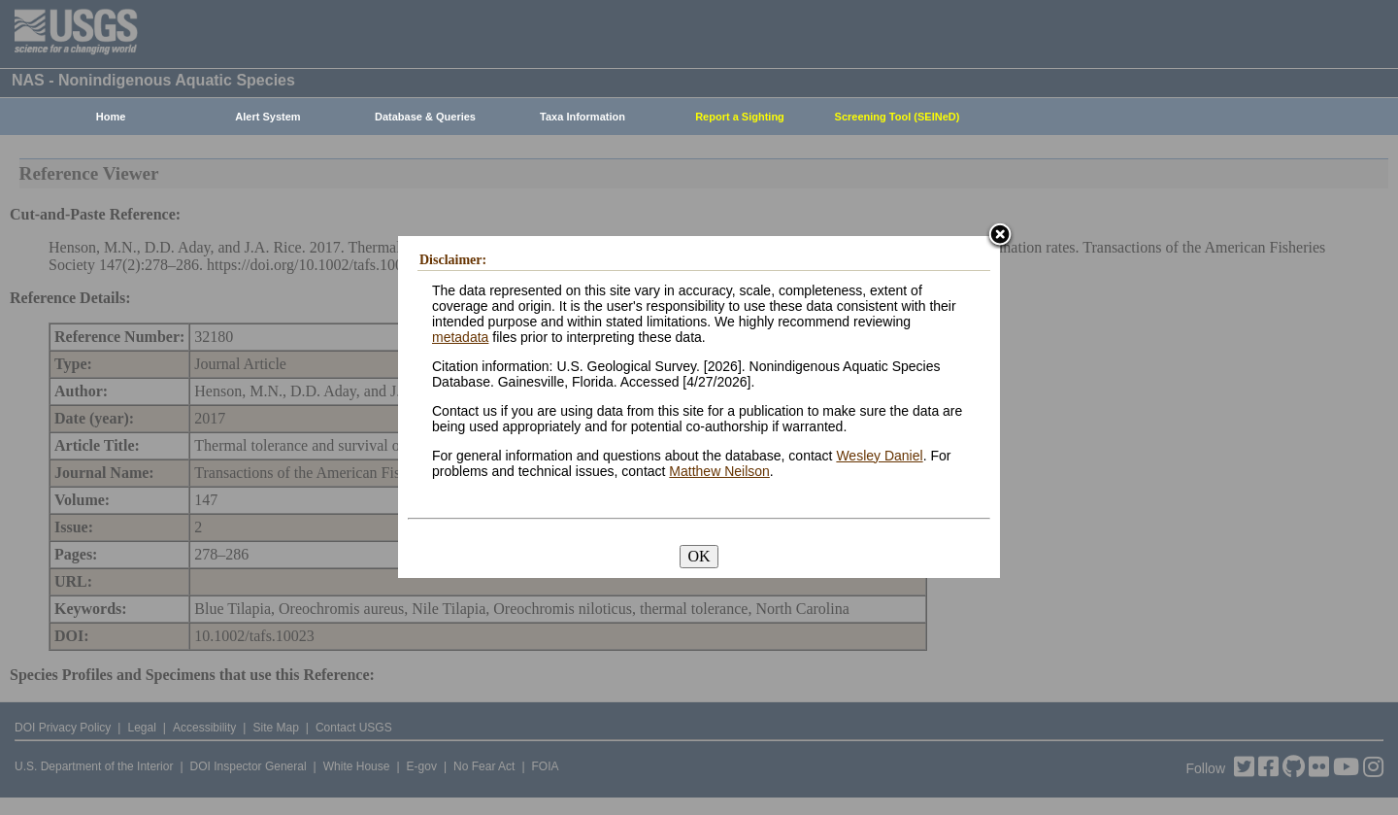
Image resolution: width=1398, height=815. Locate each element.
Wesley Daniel (879, 455)
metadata (460, 337)
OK (698, 556)
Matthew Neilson (719, 471)
